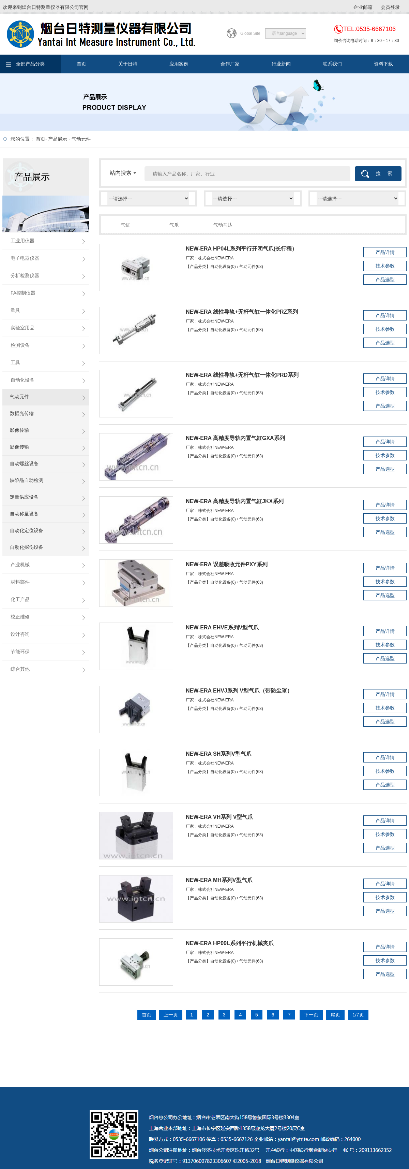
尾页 (335, 1014)
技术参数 (385, 266)
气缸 (125, 225)
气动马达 (222, 225)
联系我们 (332, 64)
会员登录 (390, 7)
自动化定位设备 (26, 530)
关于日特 (127, 64)
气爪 (174, 225)
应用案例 (178, 64)
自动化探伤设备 (26, 547)
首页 (81, 64)
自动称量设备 (24, 513)
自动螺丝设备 (24, 463)
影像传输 (19, 430)
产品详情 (385, 252)
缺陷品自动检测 (26, 480)
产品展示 (57, 139)
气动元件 (81, 139)
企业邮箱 (363, 7)
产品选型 (385, 279)
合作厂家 (230, 64)
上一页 (171, 1014)
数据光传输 (22, 413)
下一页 (311, 1014)
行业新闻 (281, 64)
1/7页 (358, 1014)
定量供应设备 (24, 497)
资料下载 (383, 64)
